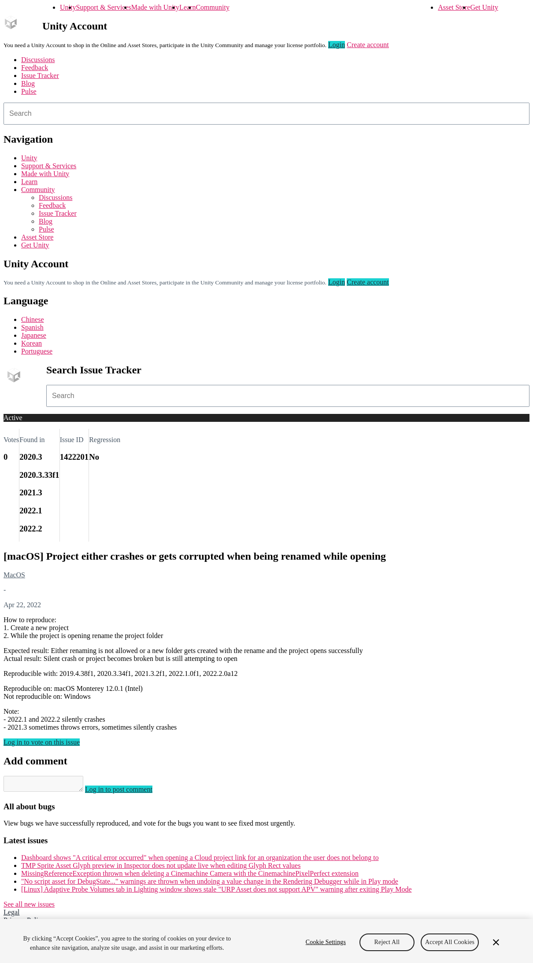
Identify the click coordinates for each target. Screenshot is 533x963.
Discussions (38, 59)
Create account (368, 44)
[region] (266, 941)
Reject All (387, 942)
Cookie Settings (326, 942)
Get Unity (484, 7)
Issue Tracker (40, 75)
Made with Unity (155, 7)
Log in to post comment (127, 792)
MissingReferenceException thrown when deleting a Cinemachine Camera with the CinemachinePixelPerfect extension (190, 876)
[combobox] (266, 113)
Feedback (34, 67)
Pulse (29, 91)
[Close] (496, 942)
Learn (187, 7)
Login (336, 44)
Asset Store (454, 7)
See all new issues (29, 907)
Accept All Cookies (449, 942)
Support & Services (103, 7)
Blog (28, 83)
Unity (68, 7)
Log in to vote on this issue (42, 742)
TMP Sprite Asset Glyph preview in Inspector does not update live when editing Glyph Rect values (160, 868)
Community (212, 7)
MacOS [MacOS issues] (14, 575)
